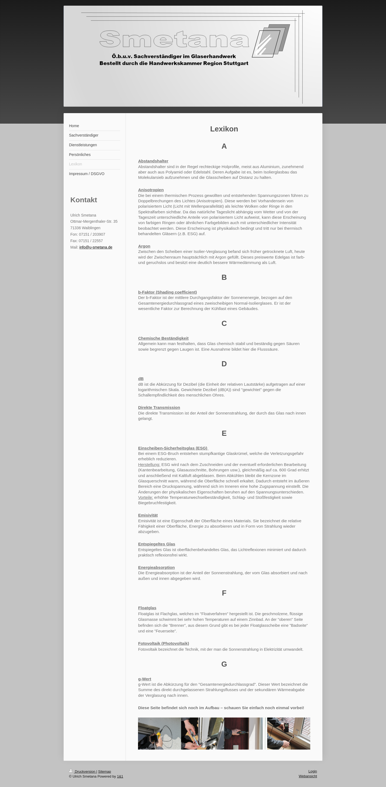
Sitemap (104, 771)
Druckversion (82, 771)
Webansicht (308, 776)
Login (312, 771)
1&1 (120, 776)
